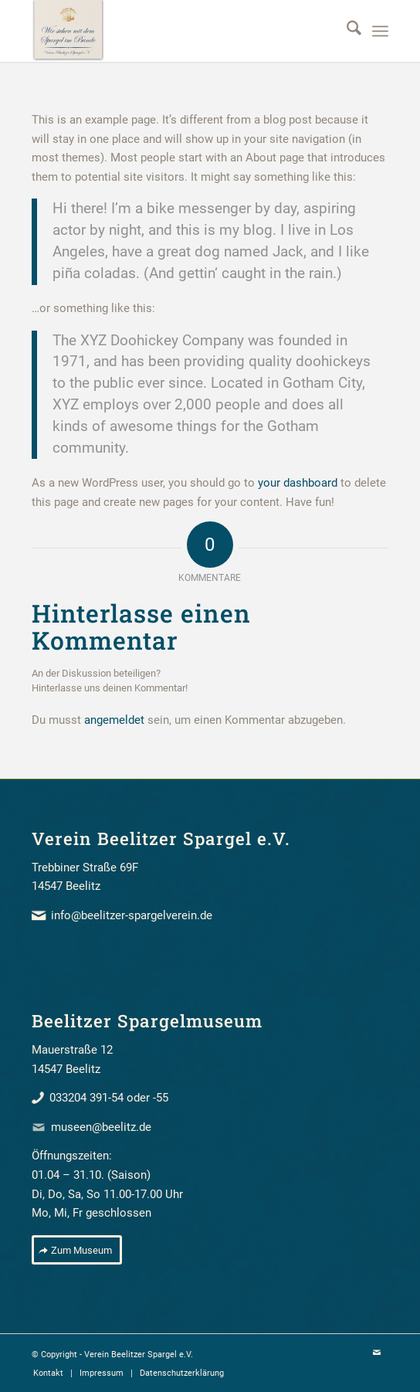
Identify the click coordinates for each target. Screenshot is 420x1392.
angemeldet (114, 720)
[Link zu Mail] (376, 1353)
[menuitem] (346, 31)
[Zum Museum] (77, 1250)
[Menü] (380, 30)
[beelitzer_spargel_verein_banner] (174, 31)
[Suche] (346, 31)
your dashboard (297, 483)
